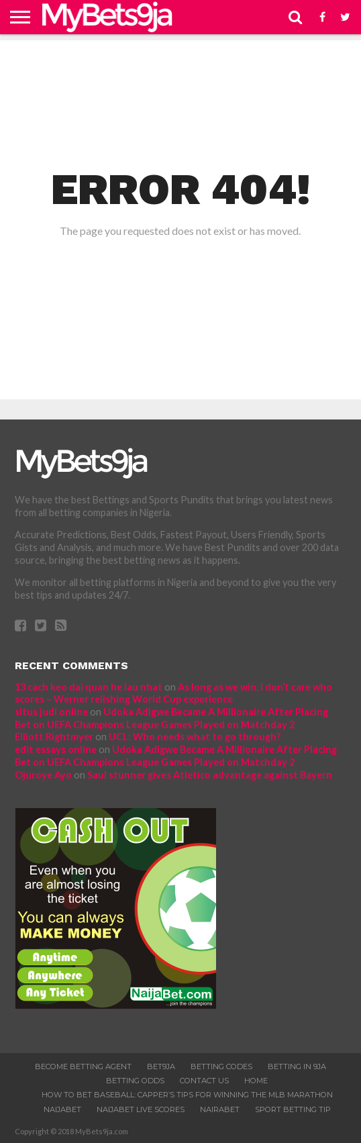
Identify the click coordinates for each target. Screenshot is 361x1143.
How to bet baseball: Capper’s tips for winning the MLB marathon (187, 1094)
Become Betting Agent (83, 1066)
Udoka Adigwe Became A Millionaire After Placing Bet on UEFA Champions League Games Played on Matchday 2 (171, 718)
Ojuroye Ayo (43, 775)
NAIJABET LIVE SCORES (141, 1109)
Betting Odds (135, 1080)
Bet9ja (161, 1066)
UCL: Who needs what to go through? (194, 736)
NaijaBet (62, 1109)
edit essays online (56, 749)
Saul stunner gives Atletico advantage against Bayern (209, 775)
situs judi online (51, 711)
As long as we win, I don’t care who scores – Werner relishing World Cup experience (173, 693)
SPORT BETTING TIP (293, 1109)
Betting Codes (221, 1066)
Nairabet (220, 1109)
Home (256, 1080)
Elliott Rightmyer (54, 736)
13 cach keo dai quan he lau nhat (88, 687)
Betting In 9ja (297, 1066)
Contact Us (204, 1080)
